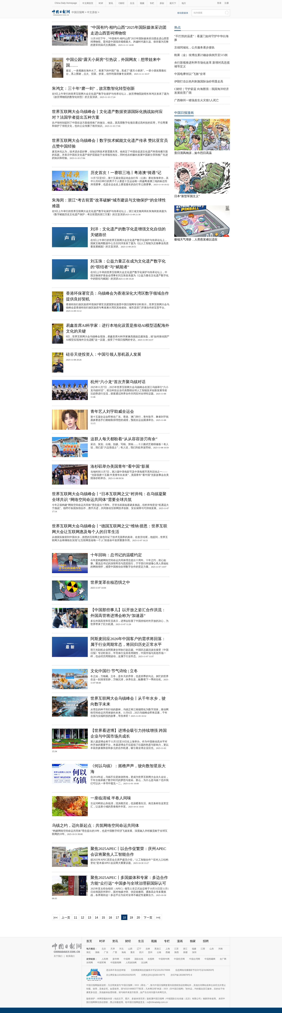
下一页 (148, 917)
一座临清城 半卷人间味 (110, 798)
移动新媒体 (182, 13)
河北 (121, 948)
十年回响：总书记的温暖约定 (116, 555)
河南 (220, 948)
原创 (162, 3)
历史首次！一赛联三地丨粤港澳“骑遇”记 (126, 172)
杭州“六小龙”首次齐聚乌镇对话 (117, 382)
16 (110, 917)
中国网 (127, 959)
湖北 (88, 952)
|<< (56, 917)
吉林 (148, 948)
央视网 (151, 959)
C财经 (121, 3)
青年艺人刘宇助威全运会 (112, 411)
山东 (212, 948)
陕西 (176, 952)
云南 (159, 952)
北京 (104, 948)
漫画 (180, 941)
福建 (194, 948)
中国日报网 (78, 12)
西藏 (168, 952)
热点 (177, 27)
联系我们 (70, 956)
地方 (184, 3)
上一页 (66, 917)
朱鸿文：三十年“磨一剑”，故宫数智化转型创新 (93, 88)
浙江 (185, 948)
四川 (141, 952)
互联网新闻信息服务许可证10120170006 (150, 970)
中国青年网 (164, 959)
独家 (193, 941)
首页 (89, 941)
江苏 (176, 948)
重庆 (132, 952)
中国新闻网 (115, 962)
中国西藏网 (209, 959)
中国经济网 (179, 959)
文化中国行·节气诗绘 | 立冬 (114, 671)
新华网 (116, 959)
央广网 (223, 959)
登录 (219, 3)
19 (131, 917)
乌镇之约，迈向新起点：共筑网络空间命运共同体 (95, 825)
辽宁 (139, 948)
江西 (203, 948)
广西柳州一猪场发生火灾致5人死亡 (196, 100)
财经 (128, 941)
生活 (132, 3)
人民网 (105, 959)
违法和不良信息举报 (116, 970)
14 (96, 917)
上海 (167, 948)
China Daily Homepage (66, 3)
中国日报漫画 (184, 113)
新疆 (185, 952)
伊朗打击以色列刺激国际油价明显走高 (198, 81)
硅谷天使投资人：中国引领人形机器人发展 (103, 354)
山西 (130, 948)
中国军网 (101, 962)
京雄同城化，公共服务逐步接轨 (194, 47)
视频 (142, 3)
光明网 (89, 962)
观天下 (173, 3)
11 (75, 917)
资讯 (111, 3)
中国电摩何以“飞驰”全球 (190, 73)
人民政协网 (131, 962)
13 (89, 917)
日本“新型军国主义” (187, 196)
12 (82, 917)
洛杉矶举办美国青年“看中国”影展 (119, 466)
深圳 (194, 952)
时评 (101, 3)
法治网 (144, 962)
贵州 (150, 952)
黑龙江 (157, 948)
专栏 (152, 3)
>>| (158, 917)
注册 (226, 3)
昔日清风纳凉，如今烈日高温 (193, 152)
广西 (115, 952)
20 (138, 917)
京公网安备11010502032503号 (121, 975)
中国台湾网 (194, 959)
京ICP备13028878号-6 (181, 975)
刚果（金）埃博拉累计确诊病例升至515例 (201, 55)
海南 (124, 952)
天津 (112, 948)
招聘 (206, 941)
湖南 (97, 952)
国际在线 (139, 959)
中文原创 (92, 12)
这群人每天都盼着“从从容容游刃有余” (123, 439)
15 (103, 917)
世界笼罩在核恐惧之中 (110, 582)
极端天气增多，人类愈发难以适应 (195, 239)
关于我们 (58, 956)
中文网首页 (87, 3)
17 (117, 917)
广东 (106, 952)
